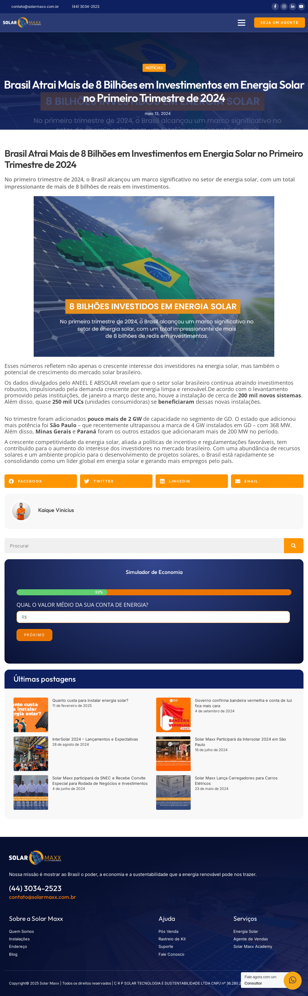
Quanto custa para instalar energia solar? (90, 700)
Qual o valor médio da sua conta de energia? (82, 604)
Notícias (154, 67)
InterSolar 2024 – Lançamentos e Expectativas (95, 739)
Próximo (34, 634)
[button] (241, 22)
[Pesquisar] (293, 545)
